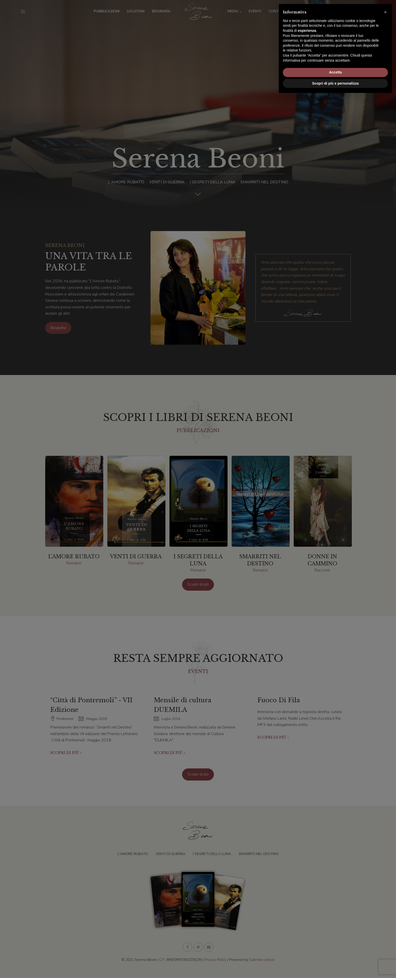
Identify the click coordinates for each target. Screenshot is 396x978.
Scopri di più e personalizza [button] (335, 964)
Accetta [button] (335, 953)
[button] (385, 893)
